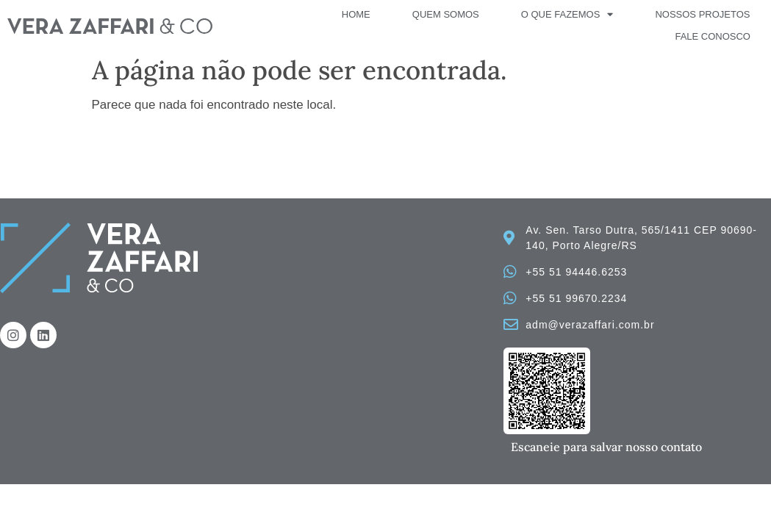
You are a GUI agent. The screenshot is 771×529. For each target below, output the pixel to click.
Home (356, 14)
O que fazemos (567, 15)
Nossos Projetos (702, 14)
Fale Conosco (712, 36)
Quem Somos (445, 14)
